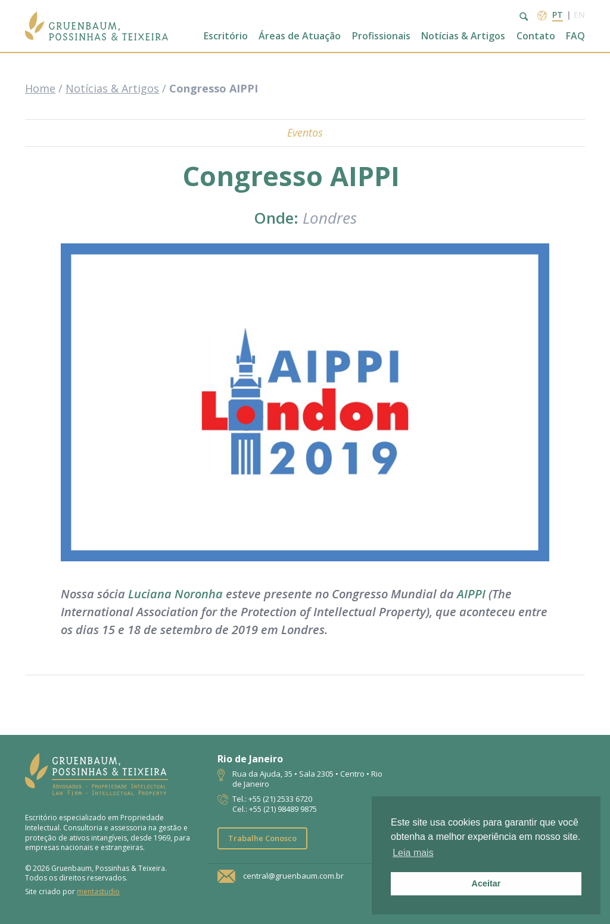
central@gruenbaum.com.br (293, 876)
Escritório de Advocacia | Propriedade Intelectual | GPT (96, 26)
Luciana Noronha (174, 594)
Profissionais (381, 36)
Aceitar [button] (486, 883)
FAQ (575, 36)
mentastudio (98, 891)
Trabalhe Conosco (262, 838)
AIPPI (469, 594)
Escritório (226, 36)
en (579, 14)
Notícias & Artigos (463, 36)
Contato (535, 36)
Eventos (305, 132)
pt (557, 14)
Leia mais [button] (413, 853)
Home (40, 88)
